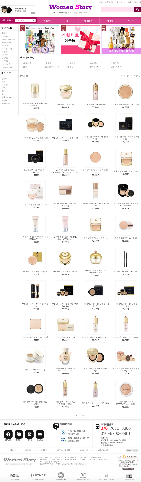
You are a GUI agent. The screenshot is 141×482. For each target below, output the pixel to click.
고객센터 (138, 2)
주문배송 (122, 2)
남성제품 (5, 58)
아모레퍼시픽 (95, 66)
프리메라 (5, 85)
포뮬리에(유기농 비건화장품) (10, 98)
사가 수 (70, 66)
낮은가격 (122, 76)
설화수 (4, 79)
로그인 (101, 2)
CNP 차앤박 (116, 66)
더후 (3, 88)
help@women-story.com (76, 464)
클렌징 (4, 33)
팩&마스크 (6, 46)
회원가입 (108, 2)
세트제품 (5, 61)
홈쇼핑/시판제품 (52, 66)
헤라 (3, 82)
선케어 (4, 52)
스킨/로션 (5, 36)
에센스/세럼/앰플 (8, 39)
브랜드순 (137, 76)
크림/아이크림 (7, 43)
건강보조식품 (7, 67)
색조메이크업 (7, 49)
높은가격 (129, 76)
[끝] (84, 415)
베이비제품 (6, 64)
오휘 (3, 91)
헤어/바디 (5, 55)
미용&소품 (6, 103)
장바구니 (115, 2)
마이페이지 (130, 2)
